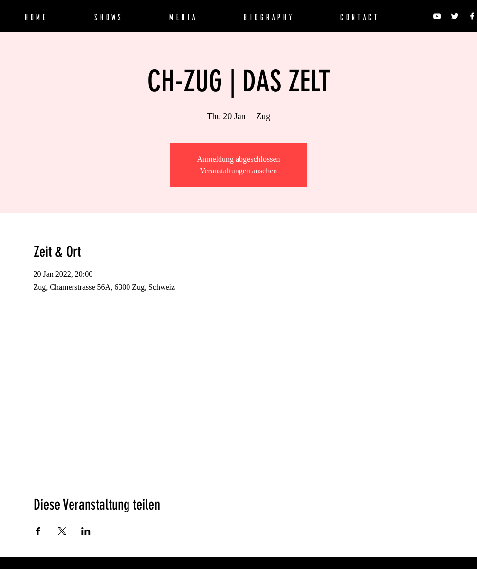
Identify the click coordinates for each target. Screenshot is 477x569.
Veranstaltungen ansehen (238, 171)
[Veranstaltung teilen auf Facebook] (38, 531)
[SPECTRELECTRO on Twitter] (454, 16)
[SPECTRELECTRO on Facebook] (472, 16)
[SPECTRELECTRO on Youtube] (437, 16)
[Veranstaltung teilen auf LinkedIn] (86, 531)
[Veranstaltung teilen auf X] (62, 531)
